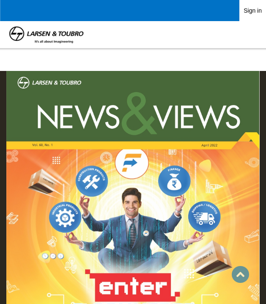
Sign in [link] (253, 10)
